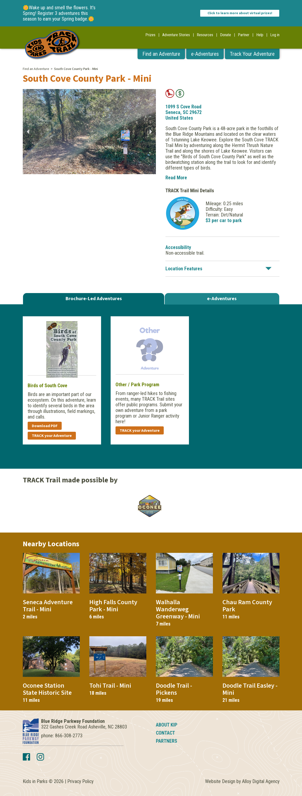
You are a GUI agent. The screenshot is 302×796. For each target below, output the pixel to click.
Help (259, 35)
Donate (225, 35)
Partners (166, 741)
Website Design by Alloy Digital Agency (242, 781)
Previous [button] (27, 131)
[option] (89, 131)
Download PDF (45, 426)
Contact (165, 733)
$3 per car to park (224, 220)
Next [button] (151, 131)
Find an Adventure (161, 54)
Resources (205, 35)
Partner (243, 35)
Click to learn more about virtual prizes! (240, 13)
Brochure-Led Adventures (93, 298)
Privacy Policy (80, 781)
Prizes (150, 35)
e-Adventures (205, 54)
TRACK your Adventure (52, 435)
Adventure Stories (176, 35)
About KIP (166, 725)
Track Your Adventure (252, 54)
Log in (274, 35)
